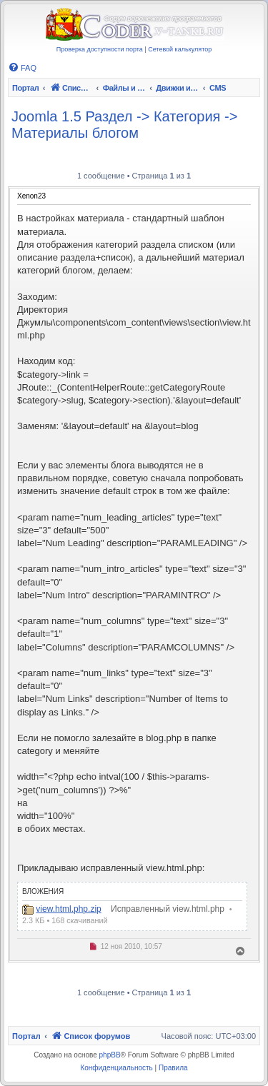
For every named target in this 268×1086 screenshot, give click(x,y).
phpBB (110, 1055)
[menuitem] (22, 67)
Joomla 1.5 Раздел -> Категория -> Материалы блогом (124, 125)
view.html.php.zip (68, 909)
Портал (25, 88)
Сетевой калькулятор (180, 49)
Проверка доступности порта (99, 49)
